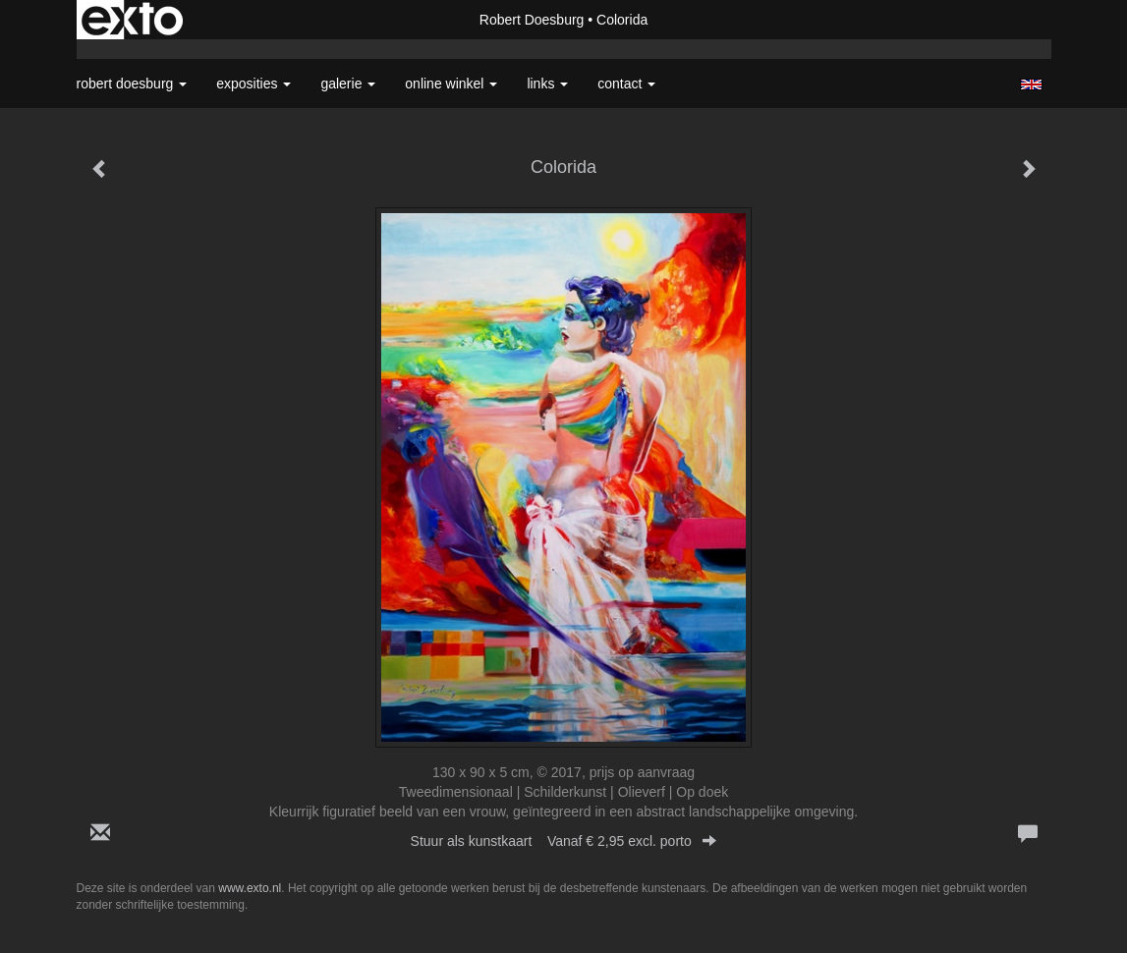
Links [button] (547, 83)
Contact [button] (626, 83)
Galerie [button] (347, 83)
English (1031, 84)
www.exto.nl (249, 888)
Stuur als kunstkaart (564, 841)
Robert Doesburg (532, 20)
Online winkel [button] (451, 83)
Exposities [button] (253, 83)
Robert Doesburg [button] (132, 83)
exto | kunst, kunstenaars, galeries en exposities (132, 19)
